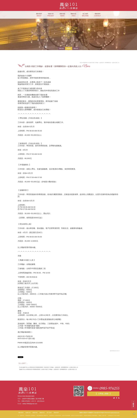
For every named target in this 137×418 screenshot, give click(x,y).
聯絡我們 (97, 15)
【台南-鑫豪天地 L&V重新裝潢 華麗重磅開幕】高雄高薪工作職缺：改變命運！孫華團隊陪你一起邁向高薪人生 (48, 367)
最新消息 (62, 15)
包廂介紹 (50, 15)
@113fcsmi (40, 401)
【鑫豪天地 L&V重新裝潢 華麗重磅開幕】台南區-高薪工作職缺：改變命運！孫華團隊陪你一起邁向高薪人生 (48, 369)
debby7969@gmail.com (30, 403)
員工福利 (85, 15)
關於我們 (39, 15)
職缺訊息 (73, 15)
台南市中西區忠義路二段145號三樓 (33, 398)
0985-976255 (26, 401)
